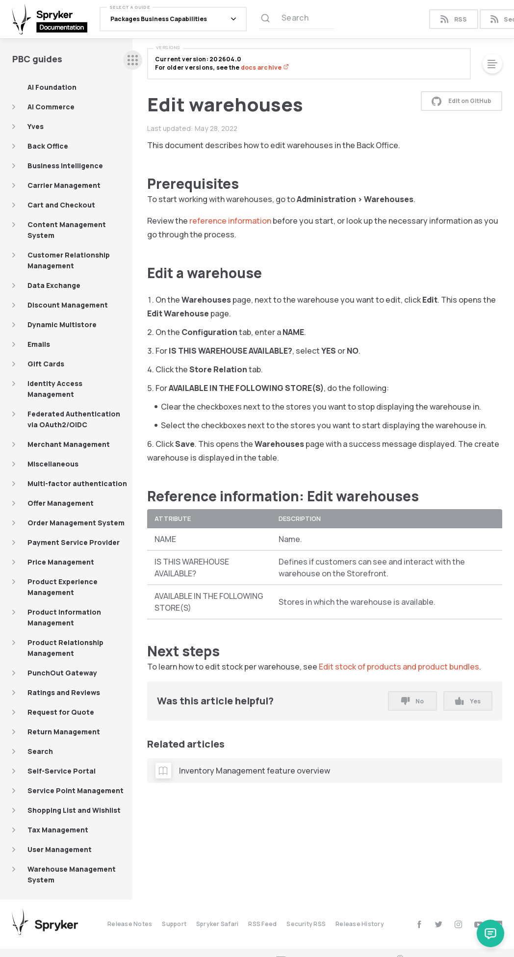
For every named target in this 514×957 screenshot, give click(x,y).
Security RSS (306, 924)
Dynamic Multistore (62, 324)
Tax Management (57, 829)
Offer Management (60, 503)
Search (40, 751)
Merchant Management (68, 444)
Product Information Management (64, 617)
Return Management (63, 731)
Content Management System (66, 230)
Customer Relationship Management (68, 260)
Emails (38, 344)
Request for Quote (60, 712)
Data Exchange (53, 285)
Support (174, 924)
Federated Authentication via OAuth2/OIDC (73, 419)
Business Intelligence (65, 165)
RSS (453, 19)
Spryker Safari (217, 924)
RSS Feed (262, 924)
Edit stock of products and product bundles (399, 666)
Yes (467, 701)
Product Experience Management (62, 587)
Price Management (60, 562)
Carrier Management (64, 185)
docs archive (265, 67)
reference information (230, 220)
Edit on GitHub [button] (461, 101)
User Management (59, 849)
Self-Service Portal (61, 771)
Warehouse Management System (71, 874)
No (412, 701)
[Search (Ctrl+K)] (296, 19)
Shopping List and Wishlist (74, 810)
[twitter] (438, 924)
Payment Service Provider (73, 542)
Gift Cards (45, 363)
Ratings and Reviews (63, 692)
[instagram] (458, 924)
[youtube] (478, 924)
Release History (359, 924)
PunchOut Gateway (62, 672)
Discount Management (67, 305)
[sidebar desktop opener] (132, 60)
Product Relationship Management (65, 648)
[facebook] (419, 924)
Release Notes (129, 924)
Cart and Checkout (61, 204)
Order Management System (76, 522)
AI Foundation (52, 87)
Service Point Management (75, 790)
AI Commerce (51, 106)
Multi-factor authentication (77, 483)
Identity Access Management (54, 389)
